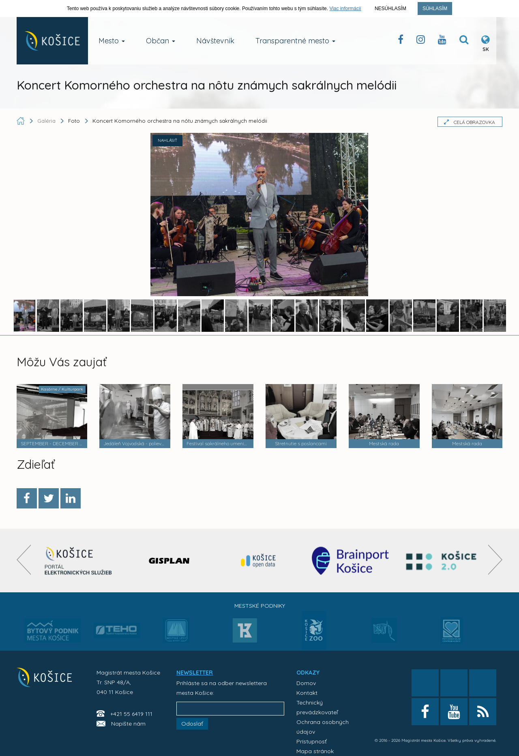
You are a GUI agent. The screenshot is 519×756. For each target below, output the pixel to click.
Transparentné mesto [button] (295, 40)
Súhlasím (434, 8)
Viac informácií (345, 8)
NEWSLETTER (194, 672)
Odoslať (192, 723)
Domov (306, 683)
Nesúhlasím (390, 8)
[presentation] (24, 560)
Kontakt (306, 692)
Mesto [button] (112, 40)
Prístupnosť (311, 741)
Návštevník (215, 40)
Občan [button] (160, 40)
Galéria (47, 120)
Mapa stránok (315, 751)
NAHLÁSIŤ (167, 140)
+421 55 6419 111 (131, 714)
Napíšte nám (128, 723)
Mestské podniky (259, 605)
